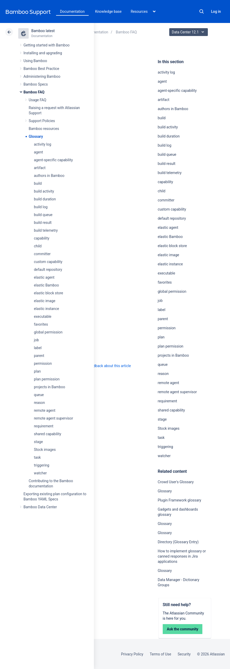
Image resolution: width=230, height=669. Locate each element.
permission (43, 363)
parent (39, 356)
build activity (44, 191)
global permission (48, 332)
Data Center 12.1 (189, 32)
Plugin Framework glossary (179, 500)
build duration (45, 199)
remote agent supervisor (53, 418)
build (38, 183)
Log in (216, 11)
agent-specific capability (53, 160)
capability (41, 238)
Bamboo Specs (35, 84)
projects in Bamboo (49, 387)
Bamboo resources (44, 129)
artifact (40, 168)
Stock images (45, 449)
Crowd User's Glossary (176, 482)
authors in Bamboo (49, 176)
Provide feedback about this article (103, 366)
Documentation (72, 11)
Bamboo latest (43, 31)
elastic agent (44, 277)
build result (43, 222)
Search (201, 11)
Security (184, 654)
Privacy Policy (132, 654)
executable (42, 316)
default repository (48, 269)
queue (39, 395)
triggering (41, 465)
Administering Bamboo (41, 76)
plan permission (46, 379)
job (36, 340)
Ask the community (182, 629)
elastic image (44, 301)
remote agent (44, 410)
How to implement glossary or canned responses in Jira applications (182, 556)
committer (42, 254)
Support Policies (42, 121)
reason (39, 403)
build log (40, 207)
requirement (43, 426)
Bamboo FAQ (33, 92)
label (37, 348)
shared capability (47, 434)
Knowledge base (108, 11)
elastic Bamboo (46, 285)
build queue (43, 215)
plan (37, 371)
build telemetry (46, 230)
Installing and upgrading (42, 53)
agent (38, 152)
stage (38, 442)
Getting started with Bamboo (46, 45)
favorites (41, 324)
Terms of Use (160, 654)
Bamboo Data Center (40, 507)
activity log (42, 144)
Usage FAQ (37, 100)
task (37, 457)
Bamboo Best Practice (41, 69)
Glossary (36, 136)
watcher (40, 473)
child (37, 246)
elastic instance (46, 309)
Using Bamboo (35, 61)
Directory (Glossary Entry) (178, 542)
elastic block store (48, 293)
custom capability (48, 262)
